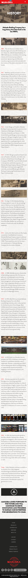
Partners (13, 530)
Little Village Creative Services (18, 576)
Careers (13, 542)
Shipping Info (13, 546)
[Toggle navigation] (25, 2)
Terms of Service (13, 551)
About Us (13, 532)
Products (13, 525)
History (13, 537)
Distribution (13, 527)
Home (13, 522)
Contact (13, 539)
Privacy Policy (13, 549)
